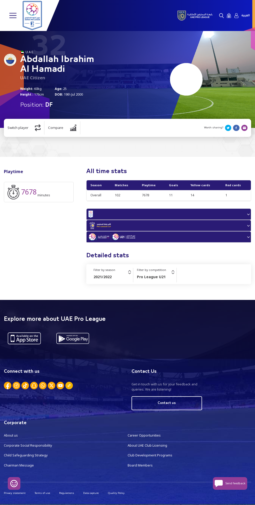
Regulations (66, 493)
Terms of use (42, 493)
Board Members (140, 465)
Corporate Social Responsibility (28, 445)
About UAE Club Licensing (147, 445)
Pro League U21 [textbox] (151, 276)
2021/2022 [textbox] (103, 276)
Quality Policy (116, 493)
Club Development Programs (150, 455)
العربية (245, 15)
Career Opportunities (144, 435)
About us (11, 435)
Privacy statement (15, 493)
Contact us (167, 403)
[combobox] (113, 277)
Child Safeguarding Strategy (26, 455)
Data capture (91, 493)
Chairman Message (19, 465)
